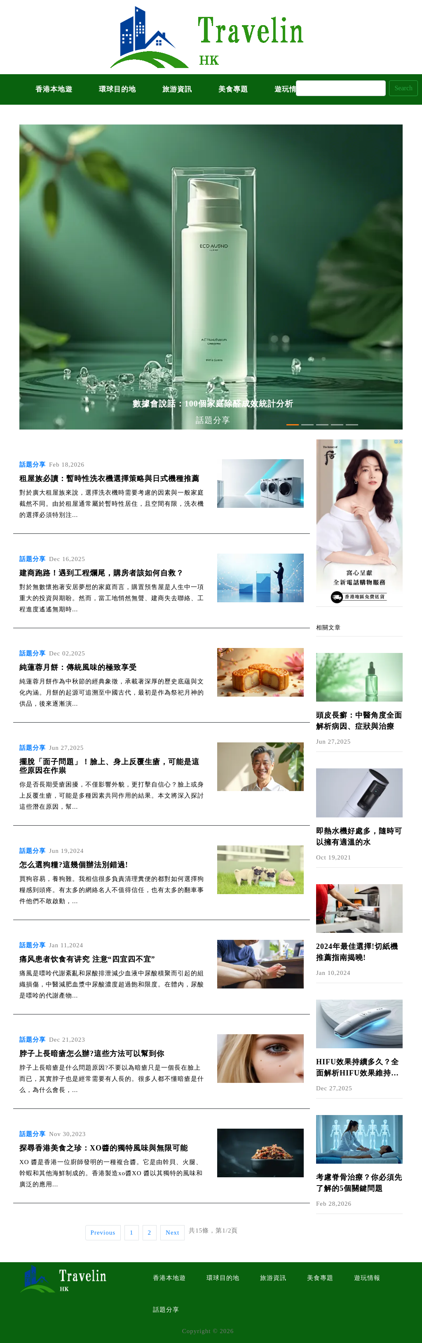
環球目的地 (117, 89)
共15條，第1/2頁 (213, 1230)
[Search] (341, 88)
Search (403, 88)
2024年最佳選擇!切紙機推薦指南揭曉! (357, 952)
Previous (103, 1232)
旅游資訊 (177, 89)
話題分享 (166, 1309)
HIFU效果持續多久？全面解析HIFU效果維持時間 (357, 1068)
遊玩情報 (367, 1278)
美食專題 (233, 89)
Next (172, 1232)
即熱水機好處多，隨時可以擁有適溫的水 (359, 836)
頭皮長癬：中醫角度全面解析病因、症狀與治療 (359, 720)
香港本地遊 (54, 89)
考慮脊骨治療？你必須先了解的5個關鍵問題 (359, 1183)
